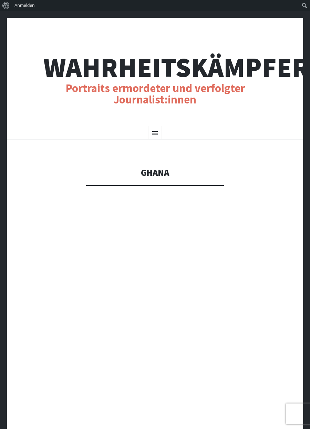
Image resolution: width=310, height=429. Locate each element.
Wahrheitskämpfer (176, 67)
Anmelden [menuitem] (24, 5)
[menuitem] (6, 5)
